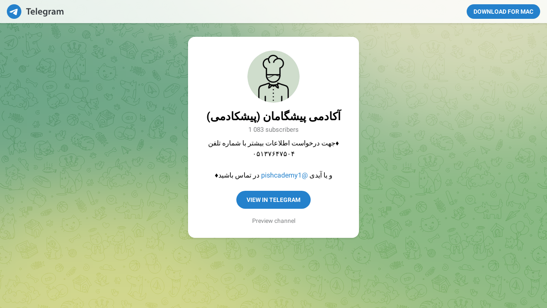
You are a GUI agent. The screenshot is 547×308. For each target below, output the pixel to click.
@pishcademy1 (284, 175)
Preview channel (273, 220)
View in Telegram (273, 199)
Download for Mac (503, 11)
